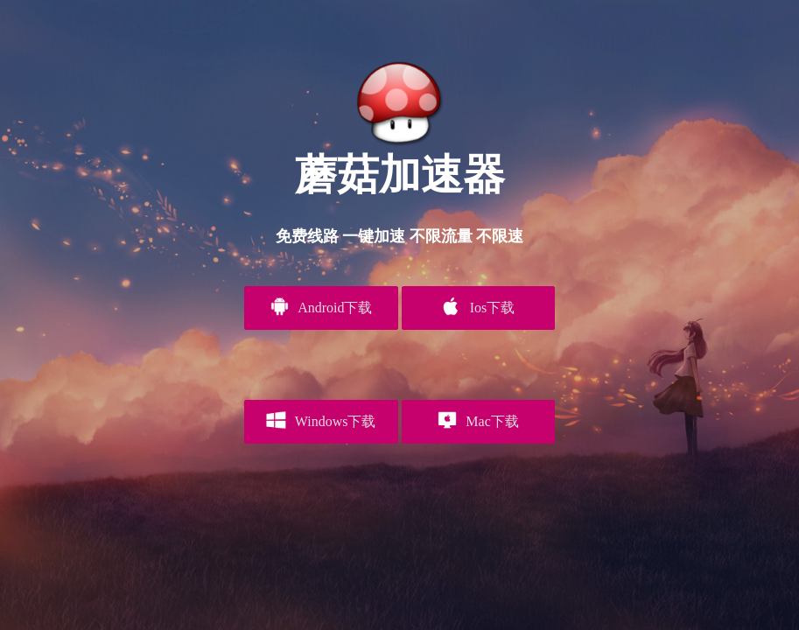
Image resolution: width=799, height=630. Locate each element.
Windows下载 (320, 420)
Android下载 (321, 306)
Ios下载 (478, 306)
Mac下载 (478, 420)
